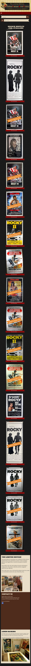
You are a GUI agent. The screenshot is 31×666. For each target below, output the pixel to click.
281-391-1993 (10, 596)
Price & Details (14, 55)
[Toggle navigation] (1, 13)
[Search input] (14, 17)
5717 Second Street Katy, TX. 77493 (12, 599)
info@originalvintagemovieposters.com (11, 597)
